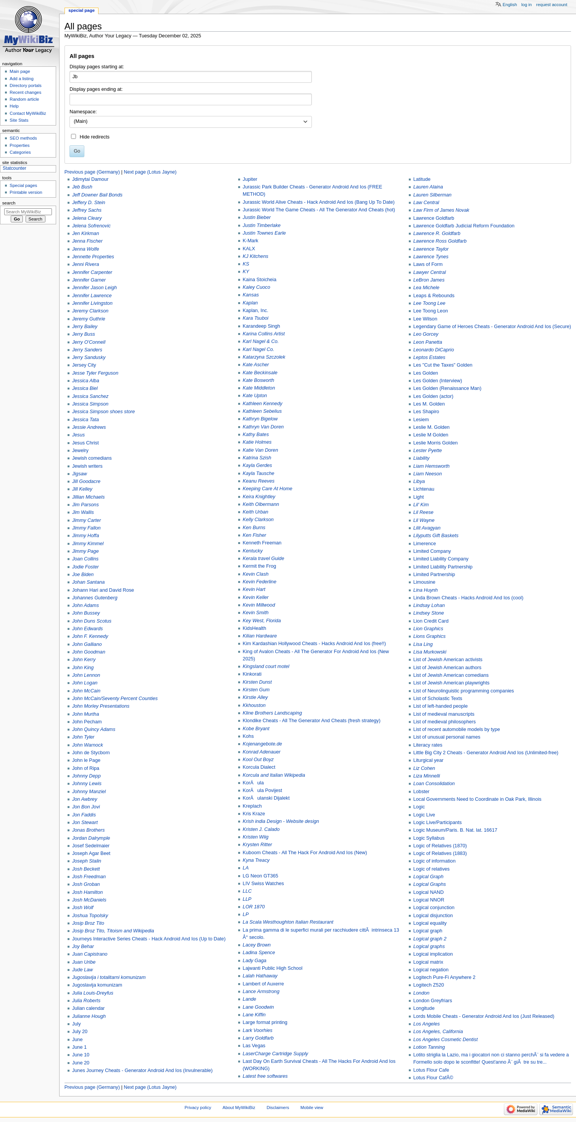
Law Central (426, 202)
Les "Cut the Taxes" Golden (443, 365)
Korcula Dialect (259, 767)
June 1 (79, 1047)
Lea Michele (426, 287)
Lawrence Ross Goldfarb (440, 241)
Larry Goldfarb (258, 1038)
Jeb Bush (82, 187)
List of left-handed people (440, 706)
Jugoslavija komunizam (97, 985)
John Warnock (87, 745)
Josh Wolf (83, 907)
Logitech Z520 (428, 985)
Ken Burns (254, 527)
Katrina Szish (257, 457)
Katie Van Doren (260, 450)
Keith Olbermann (261, 504)
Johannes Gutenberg (95, 597)
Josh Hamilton (87, 892)
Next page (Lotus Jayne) (150, 172)
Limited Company (432, 551)
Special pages (23, 185)
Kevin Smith (256, 612)
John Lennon (86, 675)
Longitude (424, 1008)
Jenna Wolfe (85, 249)
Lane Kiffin (254, 1014)
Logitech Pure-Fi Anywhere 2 (444, 977)
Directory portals (25, 85)
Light (418, 497)
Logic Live (424, 815)
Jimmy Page (85, 551)
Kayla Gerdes (257, 465)
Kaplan (250, 303)
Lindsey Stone (428, 613)
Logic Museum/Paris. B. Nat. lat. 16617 (455, 830)
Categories (20, 152)
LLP (247, 899)
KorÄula (253, 783)
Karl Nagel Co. (258, 349)
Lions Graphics (429, 636)
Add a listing (21, 78)
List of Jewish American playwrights (451, 683)
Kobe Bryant (256, 728)
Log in (526, 4)
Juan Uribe (83, 962)
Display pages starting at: (96, 66)
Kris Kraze (254, 813)
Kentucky (253, 551)
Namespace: (83, 111)
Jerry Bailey (84, 326)
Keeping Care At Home (267, 488)
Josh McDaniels (89, 900)
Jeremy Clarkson (90, 311)
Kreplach (252, 806)
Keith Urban (255, 512)
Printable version (26, 192)
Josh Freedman (89, 876)
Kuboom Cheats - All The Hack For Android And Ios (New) (305, 852)
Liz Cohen (424, 768)
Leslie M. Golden (431, 427)
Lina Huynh (425, 590)
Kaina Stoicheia (259, 279)
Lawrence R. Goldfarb (436, 233)
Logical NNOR (428, 900)
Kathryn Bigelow (260, 419)
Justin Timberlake (262, 225)
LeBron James (429, 280)
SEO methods (23, 138)
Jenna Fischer (87, 241)
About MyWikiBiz (239, 1107)
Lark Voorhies (258, 1030)
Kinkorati (252, 674)
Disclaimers (277, 1107)
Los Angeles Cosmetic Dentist (445, 1039)
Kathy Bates (256, 434)
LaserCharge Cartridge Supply (275, 1053)
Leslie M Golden (431, 435)
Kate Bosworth (258, 380)
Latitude (422, 179)
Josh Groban (86, 884)
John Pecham (87, 721)
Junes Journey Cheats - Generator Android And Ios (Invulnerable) (142, 1070)
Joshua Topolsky (90, 915)
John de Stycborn (91, 752)
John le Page (86, 760)
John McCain (86, 691)
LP (246, 914)
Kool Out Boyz (258, 759)
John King (83, 667)
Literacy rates (427, 745)
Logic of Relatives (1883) (440, 853)
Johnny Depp (86, 776)
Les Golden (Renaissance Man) (447, 388)
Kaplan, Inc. (255, 310)
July (76, 1024)
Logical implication (433, 954)
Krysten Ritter (257, 844)
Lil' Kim (421, 504)
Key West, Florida (262, 620)
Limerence (424, 543)
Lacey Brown (257, 945)
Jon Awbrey (84, 799)
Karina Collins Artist (264, 333)
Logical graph (427, 931)
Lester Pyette (427, 450)
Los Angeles (426, 1024)
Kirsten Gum (256, 689)
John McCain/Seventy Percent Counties (115, 698)
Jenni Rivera (85, 264)
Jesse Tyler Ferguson (95, 373)
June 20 (80, 1063)
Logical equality (430, 923)
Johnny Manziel (89, 791)
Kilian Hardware (260, 636)
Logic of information (434, 861)
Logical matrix (428, 962)
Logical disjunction (433, 915)
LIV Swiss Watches (263, 883)
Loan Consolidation (434, 783)
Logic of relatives (431, 869)
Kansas (251, 295)
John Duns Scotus (91, 621)
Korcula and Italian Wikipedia (274, 775)
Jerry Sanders (87, 350)
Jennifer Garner (89, 280)
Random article (24, 99)
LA (246, 868)
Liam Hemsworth (431, 466)
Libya (419, 481)
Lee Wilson (425, 319)
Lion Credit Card (431, 621)
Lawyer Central (429, 272)
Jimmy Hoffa (85, 535)
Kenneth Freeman (262, 543)
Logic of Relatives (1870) (440, 845)
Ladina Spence (259, 952)
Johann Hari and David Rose (103, 590)
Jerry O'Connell (88, 342)
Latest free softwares (265, 1076)
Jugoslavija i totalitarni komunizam (109, 977)
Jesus (78, 435)
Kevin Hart (254, 589)
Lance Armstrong (261, 991)
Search (9, 203)
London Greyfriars (432, 1000)
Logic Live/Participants (437, 822)
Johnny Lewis (87, 783)
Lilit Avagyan (426, 528)
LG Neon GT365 (260, 876)
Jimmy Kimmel (87, 543)
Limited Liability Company (441, 559)
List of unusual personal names (447, 737)
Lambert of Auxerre (263, 984)
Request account (552, 4)
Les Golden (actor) (433, 396)
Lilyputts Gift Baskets (435, 535)
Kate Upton (255, 395)
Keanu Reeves (258, 481)
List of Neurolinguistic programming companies (463, 691)
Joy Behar (83, 946)
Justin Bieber (257, 217)
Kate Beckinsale (260, 372)
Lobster (421, 791)
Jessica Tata (85, 419)
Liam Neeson (427, 473)
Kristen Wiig (256, 837)
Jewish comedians (92, 458)
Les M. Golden (429, 404)
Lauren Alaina (428, 187)
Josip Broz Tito (88, 923)
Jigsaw (79, 473)
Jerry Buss (83, 334)
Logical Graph (428, 876)
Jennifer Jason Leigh (94, 287)
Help (14, 106)
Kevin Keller (256, 597)
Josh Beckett (86, 869)
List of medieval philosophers (444, 721)
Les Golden (425, 373)
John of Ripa (85, 768)
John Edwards (87, 628)
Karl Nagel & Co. (261, 341)
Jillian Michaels (88, 497)
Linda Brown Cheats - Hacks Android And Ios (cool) (468, 597)
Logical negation (431, 969)
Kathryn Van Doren (263, 427)
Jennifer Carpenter (92, 272)
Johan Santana (88, 582)
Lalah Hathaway (260, 976)
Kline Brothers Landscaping (272, 713)
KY (246, 271)
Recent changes (25, 92)
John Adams (85, 605)
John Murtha (85, 714)
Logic (419, 807)
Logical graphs (429, 946)
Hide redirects (95, 137)
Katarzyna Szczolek (264, 357)
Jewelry (80, 450)
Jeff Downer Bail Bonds (97, 195)
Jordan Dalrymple (91, 838)
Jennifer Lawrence (92, 295)
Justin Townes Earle (264, 233)
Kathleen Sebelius (262, 411)
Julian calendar (88, 1008)
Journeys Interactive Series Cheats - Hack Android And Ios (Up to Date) (149, 939)
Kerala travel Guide (263, 558)
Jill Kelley (82, 489)
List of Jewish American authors (447, 667)
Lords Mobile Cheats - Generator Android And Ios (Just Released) (484, 1016)
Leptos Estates (429, 357)
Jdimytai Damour (90, 179)
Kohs (248, 736)
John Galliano (87, 644)
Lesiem (421, 419)
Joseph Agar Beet (91, 853)
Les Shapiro (426, 411)
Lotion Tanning (429, 1047)
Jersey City (84, 365)
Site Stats (19, 120)
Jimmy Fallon (86, 528)
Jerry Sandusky (88, 357)
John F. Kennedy (90, 636)
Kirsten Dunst (257, 682)
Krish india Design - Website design (281, 821)
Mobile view (311, 1107)
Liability (421, 458)
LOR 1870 (254, 907)
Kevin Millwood (259, 605)
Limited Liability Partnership (443, 567)
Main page (20, 71)
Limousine (424, 582)
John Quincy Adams (93, 729)
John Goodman (88, 652)
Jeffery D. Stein (88, 202)
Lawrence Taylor (431, 249)
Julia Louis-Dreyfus (92, 993)
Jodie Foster (85, 567)
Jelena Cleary (87, 218)
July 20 (79, 1031)
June (77, 1039)
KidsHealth (254, 628)
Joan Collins (85, 559)
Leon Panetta (427, 342)
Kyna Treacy (256, 860)
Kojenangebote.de (262, 744)
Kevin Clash (256, 574)
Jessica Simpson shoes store (103, 411)
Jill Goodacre (86, 481)
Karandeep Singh (261, 326)
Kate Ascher (256, 364)
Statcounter (14, 168)
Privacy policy (198, 1107)
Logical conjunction (434, 907)
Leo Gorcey (426, 334)
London (421, 993)
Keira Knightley (259, 496)
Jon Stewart (85, 822)
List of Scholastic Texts (437, 698)
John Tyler (83, 737)
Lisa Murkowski (430, 652)
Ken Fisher (254, 535)
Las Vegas (254, 1045)
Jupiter (250, 179)
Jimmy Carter (86, 520)
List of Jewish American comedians (451, 675)
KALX (249, 248)
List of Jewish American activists (447, 659)
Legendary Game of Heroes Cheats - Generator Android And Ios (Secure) (492, 326)
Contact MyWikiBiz (28, 113)
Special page (81, 10)
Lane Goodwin (258, 1007)
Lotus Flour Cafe (431, 1070)
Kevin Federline (259, 581)
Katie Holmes (257, 442)
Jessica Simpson (90, 404)
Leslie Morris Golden (435, 443)
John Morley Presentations (100, 706)
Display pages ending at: (96, 89)
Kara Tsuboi (255, 318)
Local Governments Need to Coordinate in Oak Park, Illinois (477, 799)
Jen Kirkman (85, 233)
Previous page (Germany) (92, 172)
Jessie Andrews (89, 427)
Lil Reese (423, 512)
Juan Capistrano (89, 954)
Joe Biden (83, 574)
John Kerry (83, 659)
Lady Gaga (254, 960)
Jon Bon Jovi (86, 807)
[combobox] (190, 122)
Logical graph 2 (430, 939)
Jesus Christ (85, 443)
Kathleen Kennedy (262, 403)
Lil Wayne (423, 520)
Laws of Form (428, 264)
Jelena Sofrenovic (91, 226)
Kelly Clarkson (258, 519)
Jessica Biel (85, 388)
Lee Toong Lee (429, 303)
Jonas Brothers (88, 830)
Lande (249, 999)
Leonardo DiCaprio (433, 350)
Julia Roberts (86, 1000)
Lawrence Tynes (431, 256)
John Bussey (86, 613)
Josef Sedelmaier (91, 845)
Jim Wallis (83, 512)
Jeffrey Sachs (87, 210)
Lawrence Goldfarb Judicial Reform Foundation (464, 226)
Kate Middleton (259, 388)
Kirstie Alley (255, 697)
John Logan (84, 683)
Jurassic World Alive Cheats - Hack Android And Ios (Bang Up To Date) (319, 202)
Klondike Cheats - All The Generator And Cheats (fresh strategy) (312, 720)
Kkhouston (254, 705)
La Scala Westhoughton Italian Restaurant (288, 922)
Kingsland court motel (266, 666)
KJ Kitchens (255, 256)
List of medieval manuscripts (443, 714)
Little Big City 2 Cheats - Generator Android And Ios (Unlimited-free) (485, 752)
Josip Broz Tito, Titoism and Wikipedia (113, 931)
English (510, 4)
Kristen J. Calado (261, 829)
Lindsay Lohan (429, 605)
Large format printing (265, 1022)
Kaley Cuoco (256, 287)
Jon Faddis (84, 815)
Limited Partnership (434, 574)
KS (246, 264)
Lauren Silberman (432, 195)
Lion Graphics (428, 628)
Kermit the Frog (259, 566)
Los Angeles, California (438, 1031)
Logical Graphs (429, 884)
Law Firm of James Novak (441, 210)
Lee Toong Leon (430, 311)
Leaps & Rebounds (434, 295)
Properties (19, 145)
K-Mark (250, 240)
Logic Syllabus (429, 838)
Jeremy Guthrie (88, 319)
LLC (247, 891)
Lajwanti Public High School (273, 968)
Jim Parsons (85, 504)
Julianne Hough (89, 1016)
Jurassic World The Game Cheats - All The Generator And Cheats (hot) (319, 209)
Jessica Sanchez (90, 396)
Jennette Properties (93, 256)
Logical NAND (428, 892)
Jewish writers (87, 466)
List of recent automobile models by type (456, 729)
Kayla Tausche (258, 473)
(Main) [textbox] (80, 121)
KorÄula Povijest (262, 790)
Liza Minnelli (426, 776)
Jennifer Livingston (92, 303)
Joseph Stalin (86, 861)
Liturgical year (428, 760)
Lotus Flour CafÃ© (433, 1077)
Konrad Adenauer (262, 752)
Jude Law (82, 969)
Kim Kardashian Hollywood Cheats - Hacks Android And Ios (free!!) (314, 643)
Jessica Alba (85, 380)
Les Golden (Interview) (437, 380)
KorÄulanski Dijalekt (266, 798)
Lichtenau (423, 489)
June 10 (80, 1055)
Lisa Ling (423, 644)
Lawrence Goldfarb (433, 218)
